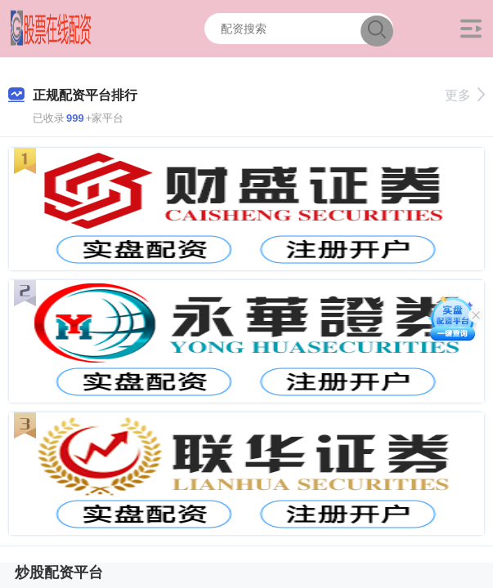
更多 (465, 95)
